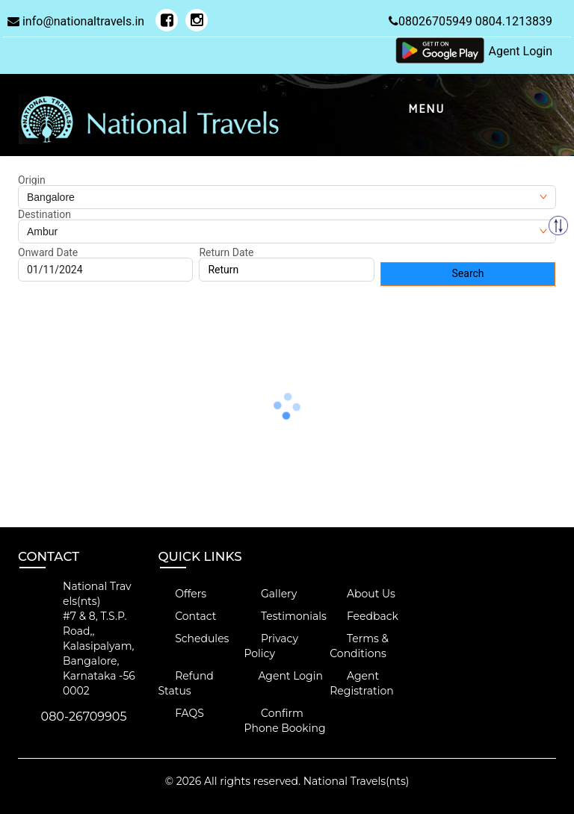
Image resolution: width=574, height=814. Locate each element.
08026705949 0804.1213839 (470, 21)
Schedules (193, 638)
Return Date (226, 252)
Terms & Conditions (359, 646)
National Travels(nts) (356, 781)
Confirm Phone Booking (284, 720)
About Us (362, 593)
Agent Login (520, 51)
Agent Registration (361, 683)
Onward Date (48, 252)
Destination (44, 214)
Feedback (364, 616)
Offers (182, 593)
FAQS (181, 713)
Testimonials (285, 616)
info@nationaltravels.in (75, 21)
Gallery (270, 593)
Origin (32, 180)
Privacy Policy (271, 646)
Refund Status (186, 683)
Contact (187, 616)
